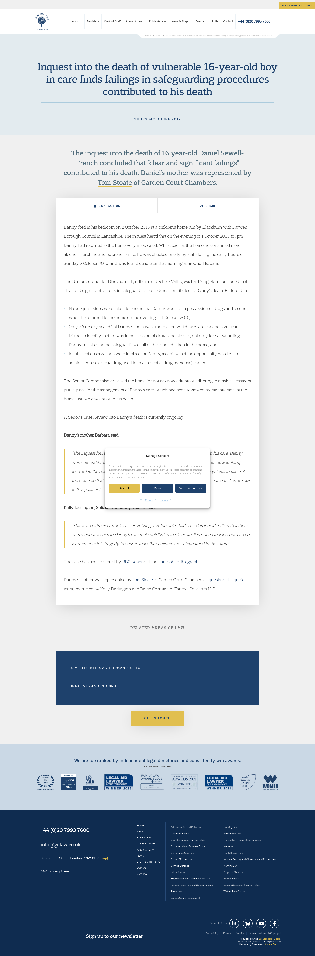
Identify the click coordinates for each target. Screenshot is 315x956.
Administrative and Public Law (186, 827)
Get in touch (157, 718)
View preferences (190, 488)
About (76, 21)
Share (208, 206)
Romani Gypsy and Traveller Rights (241, 884)
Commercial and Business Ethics (188, 846)
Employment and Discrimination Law (190, 878)
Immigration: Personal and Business (242, 839)
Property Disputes (233, 872)
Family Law (176, 891)
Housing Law (230, 827)
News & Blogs (179, 21)
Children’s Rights (180, 833)
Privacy (164, 500)
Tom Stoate (115, 182)
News (140, 855)
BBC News (132, 561)
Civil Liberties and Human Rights (106, 668)
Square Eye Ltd (272, 944)
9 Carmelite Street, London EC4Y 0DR (74, 858)
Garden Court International (185, 897)
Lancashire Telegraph (178, 561)
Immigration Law (232, 833)
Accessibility (212, 933)
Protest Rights (231, 878)
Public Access (157, 21)
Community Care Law (182, 852)
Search (277, 21)
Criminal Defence (180, 865)
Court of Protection (181, 859)
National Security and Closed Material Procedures (249, 859)
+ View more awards (157, 766)
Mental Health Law (233, 852)
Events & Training (148, 861)
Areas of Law (134, 21)
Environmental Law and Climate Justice (192, 884)
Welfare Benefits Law (234, 891)
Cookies (149, 500)
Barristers (93, 21)
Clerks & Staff (112, 21)
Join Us (213, 21)
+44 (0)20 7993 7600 (254, 21)
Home (140, 825)
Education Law (178, 872)
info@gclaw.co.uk (61, 844)
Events (200, 21)
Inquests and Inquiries (225, 579)
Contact (228, 21)
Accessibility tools (297, 5)
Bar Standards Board (269, 938)
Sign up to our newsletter (114, 936)
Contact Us (107, 206)
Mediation (228, 846)
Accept (124, 488)
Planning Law (230, 865)
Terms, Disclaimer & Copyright (265, 933)
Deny (157, 488)
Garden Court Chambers (42, 21)
